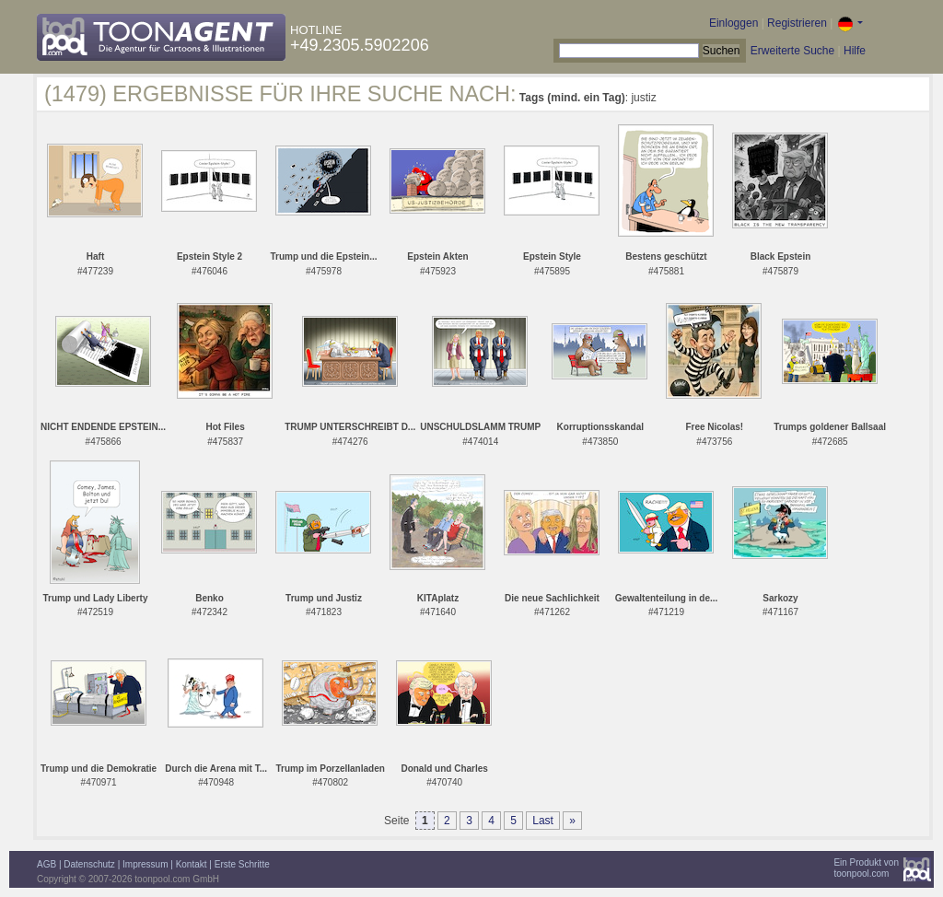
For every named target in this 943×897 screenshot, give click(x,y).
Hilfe (855, 50)
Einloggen (733, 23)
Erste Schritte (242, 864)
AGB (46, 864)
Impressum (145, 864)
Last (542, 820)
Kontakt (191, 864)
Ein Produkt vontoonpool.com (866, 868)
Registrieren (797, 23)
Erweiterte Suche (792, 50)
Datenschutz (89, 864)
